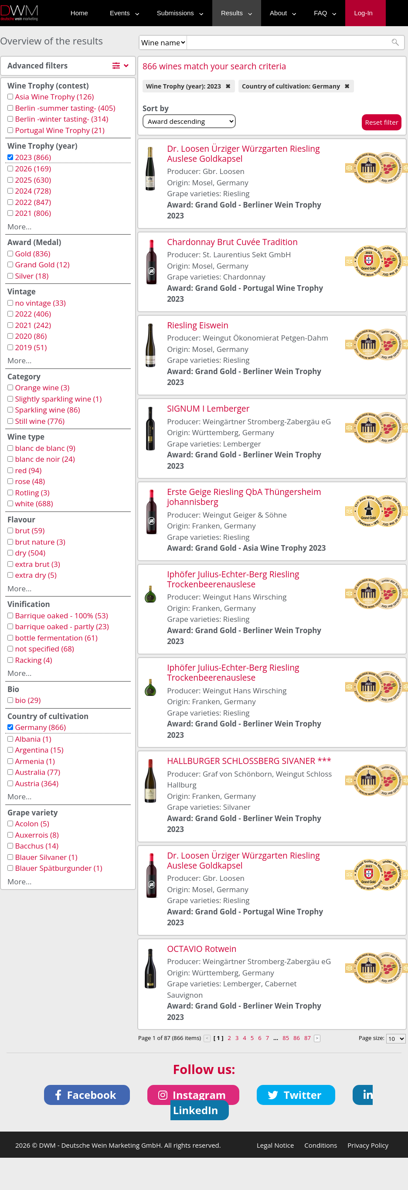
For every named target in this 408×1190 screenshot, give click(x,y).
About (281, 13)
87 (307, 1038)
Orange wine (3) (42, 387)
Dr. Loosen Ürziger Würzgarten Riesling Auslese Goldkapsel (243, 153)
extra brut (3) (37, 564)
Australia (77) (37, 772)
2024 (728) (33, 191)
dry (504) (30, 553)
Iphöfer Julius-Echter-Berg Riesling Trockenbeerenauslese (233, 579)
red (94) (28, 470)
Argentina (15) (39, 750)
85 (285, 1038)
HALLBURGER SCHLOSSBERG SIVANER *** (249, 761)
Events (122, 13)
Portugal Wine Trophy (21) (59, 130)
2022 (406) (33, 314)
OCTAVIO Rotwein (201, 949)
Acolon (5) (32, 823)
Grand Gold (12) (42, 264)
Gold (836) (32, 254)
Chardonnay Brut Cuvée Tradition (232, 242)
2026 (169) (33, 169)
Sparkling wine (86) (47, 410)
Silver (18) (31, 276)
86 (296, 1038)
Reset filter (381, 122)
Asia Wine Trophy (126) (54, 97)
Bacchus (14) (36, 846)
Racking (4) (33, 660)
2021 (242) (33, 325)
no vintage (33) (40, 303)
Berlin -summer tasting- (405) (65, 108)
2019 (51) (31, 347)
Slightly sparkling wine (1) (58, 399)
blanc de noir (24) (45, 459)
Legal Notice (275, 1145)
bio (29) (28, 700)
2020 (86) (31, 336)
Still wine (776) (40, 421)
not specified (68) (44, 649)
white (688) (34, 503)
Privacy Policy (367, 1145)
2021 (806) (33, 213)
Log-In (363, 13)
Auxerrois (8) (36, 835)
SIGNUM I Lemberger (208, 408)
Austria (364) (36, 783)
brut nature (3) (40, 542)
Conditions (320, 1145)
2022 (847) (33, 202)
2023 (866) (33, 157)
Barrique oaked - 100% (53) (61, 615)
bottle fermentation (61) (56, 638)
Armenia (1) (34, 761)
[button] (87, 1095)
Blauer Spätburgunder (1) (58, 868)
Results (234, 13)
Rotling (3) (32, 493)
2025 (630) (33, 180)
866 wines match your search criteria (214, 66)
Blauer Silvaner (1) (46, 857)
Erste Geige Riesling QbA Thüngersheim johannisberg (244, 497)
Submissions (178, 13)
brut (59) (29, 530)
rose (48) (30, 481)
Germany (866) (40, 727)
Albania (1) (33, 739)
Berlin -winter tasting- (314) (61, 119)
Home (79, 13)
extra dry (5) (35, 575)
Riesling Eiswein (197, 325)
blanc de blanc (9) (45, 448)
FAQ (323, 13)
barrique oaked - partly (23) (62, 626)
